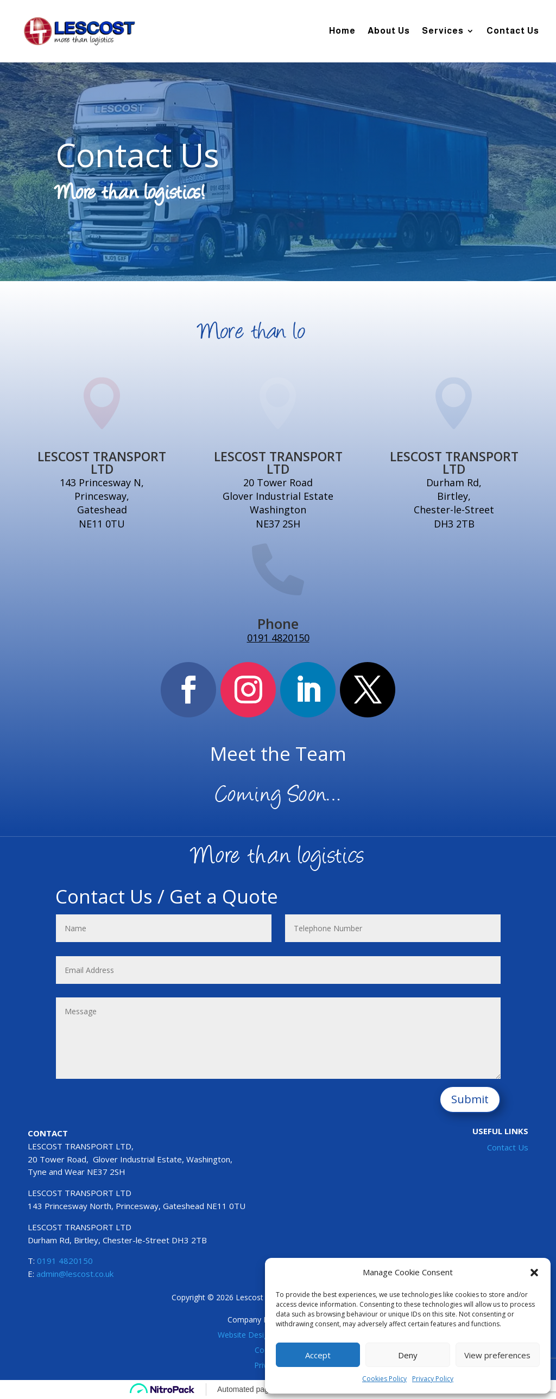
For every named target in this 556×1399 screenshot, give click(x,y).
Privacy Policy (432, 1378)
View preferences (497, 1355)
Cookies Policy (384, 1378)
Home (342, 30)
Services (443, 30)
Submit (470, 1099)
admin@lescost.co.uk (74, 1273)
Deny (408, 1355)
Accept (318, 1355)
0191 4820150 (278, 637)
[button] (534, 1272)
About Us (389, 30)
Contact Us (512, 30)
